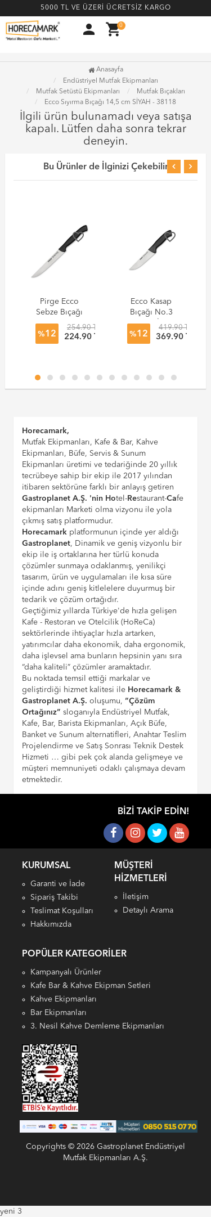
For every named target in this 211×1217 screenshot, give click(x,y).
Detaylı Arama (148, 910)
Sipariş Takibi (54, 897)
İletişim (136, 897)
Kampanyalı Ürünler (65, 972)
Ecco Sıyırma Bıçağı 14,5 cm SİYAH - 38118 (110, 102)
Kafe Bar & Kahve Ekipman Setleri (90, 986)
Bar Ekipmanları (58, 1013)
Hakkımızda (50, 924)
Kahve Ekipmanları (63, 999)
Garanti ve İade (57, 884)
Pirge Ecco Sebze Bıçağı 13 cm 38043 (59, 312)
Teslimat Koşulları (61, 911)
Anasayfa (105, 69)
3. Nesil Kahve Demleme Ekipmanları (97, 1026)
